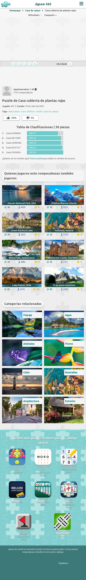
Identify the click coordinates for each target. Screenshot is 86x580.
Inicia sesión (36, 158)
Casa (23, 111)
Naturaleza (14, 111)
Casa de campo (32, 10)
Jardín (39, 111)
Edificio (31, 111)
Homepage (15, 10)
